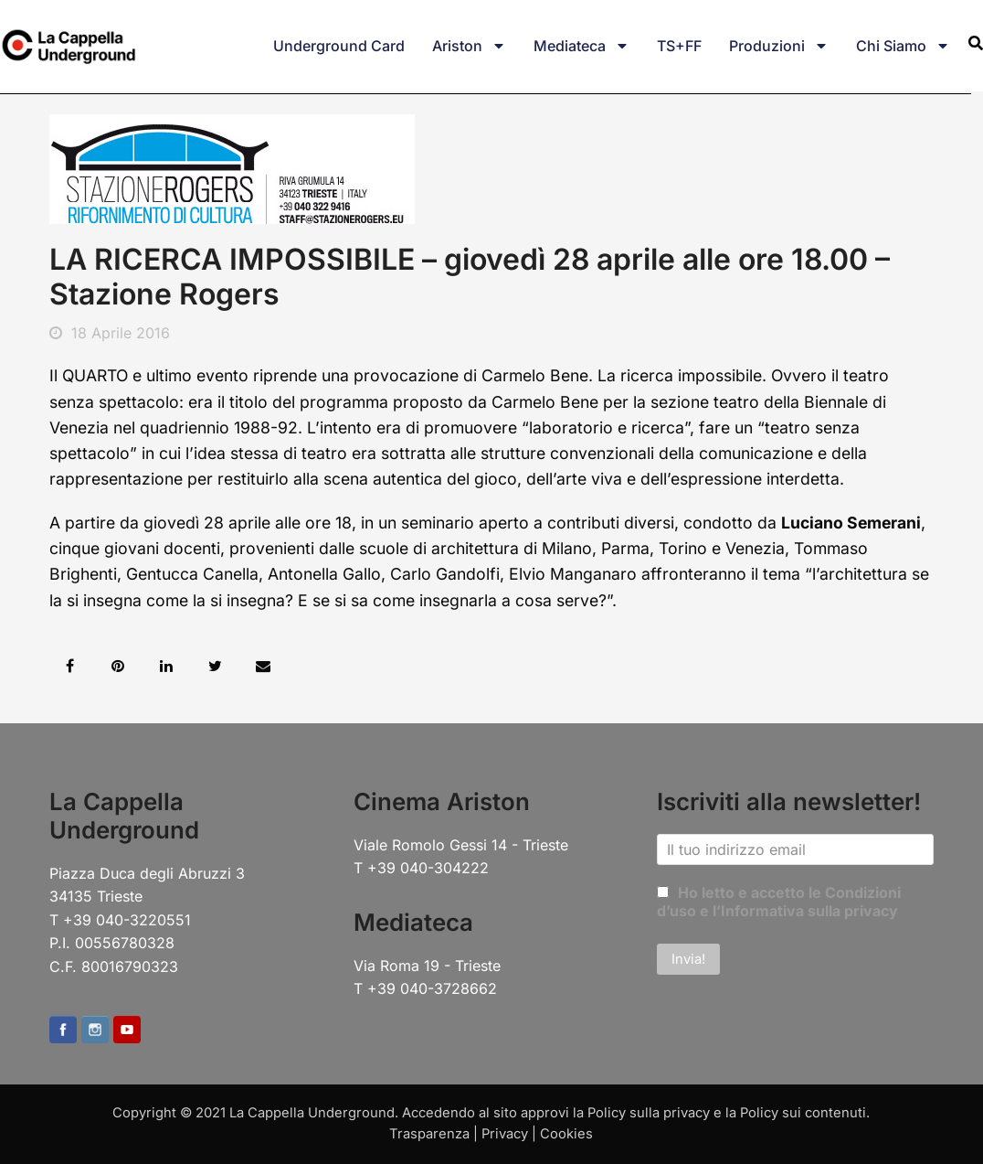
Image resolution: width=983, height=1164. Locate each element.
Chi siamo (903, 46)
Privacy (504, 1134)
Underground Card (339, 46)
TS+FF (679, 46)
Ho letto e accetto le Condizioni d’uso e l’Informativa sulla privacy (779, 901)
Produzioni (779, 46)
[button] (69, 666)
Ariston (469, 46)
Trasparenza (429, 1134)
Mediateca (581, 46)
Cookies (566, 1134)
